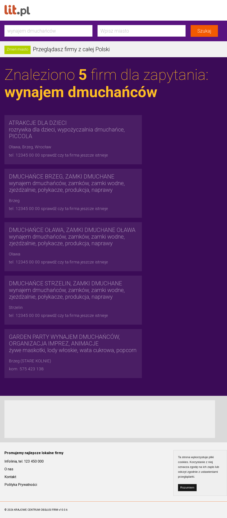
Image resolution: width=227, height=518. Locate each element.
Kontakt (10, 477)
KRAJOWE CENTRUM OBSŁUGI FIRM (36, 509)
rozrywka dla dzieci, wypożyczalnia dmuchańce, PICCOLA (67, 129)
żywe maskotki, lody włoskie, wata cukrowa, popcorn (73, 343)
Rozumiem (187, 487)
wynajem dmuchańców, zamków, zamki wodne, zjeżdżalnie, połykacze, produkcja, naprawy (67, 183)
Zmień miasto (17, 49)
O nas (8, 469)
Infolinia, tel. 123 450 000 (24, 461)
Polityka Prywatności (20, 485)
